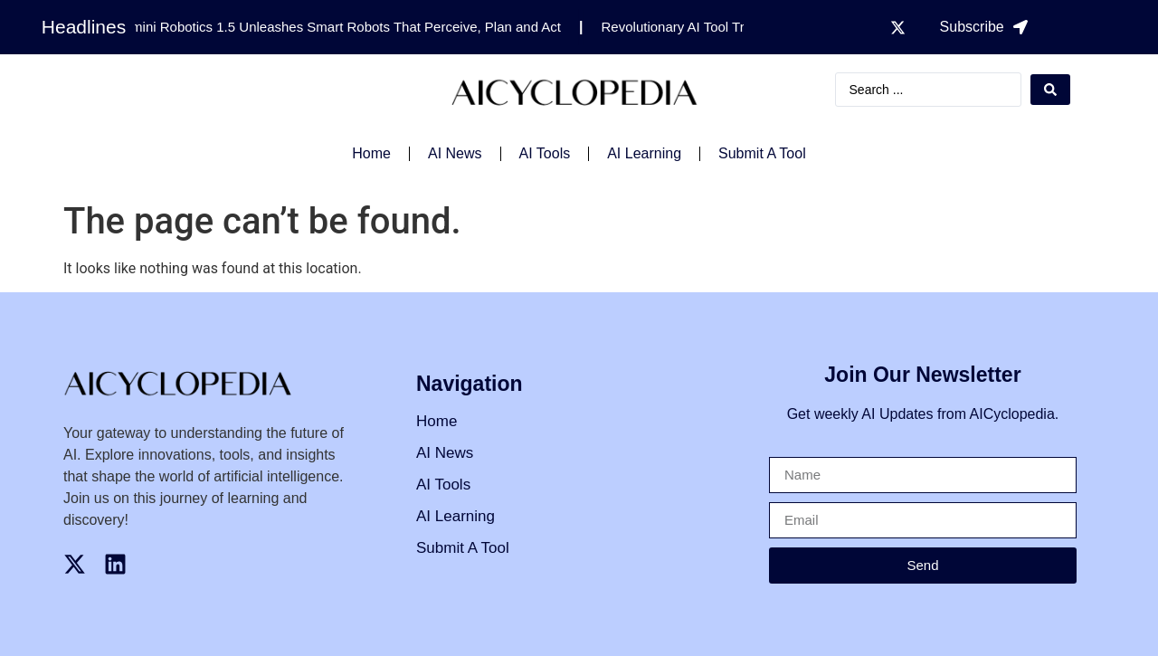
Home (371, 153)
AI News (455, 153)
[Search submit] (1050, 89)
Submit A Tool (762, 153)
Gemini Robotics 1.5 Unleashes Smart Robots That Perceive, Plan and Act (341, 26)
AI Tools (545, 153)
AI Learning (644, 153)
